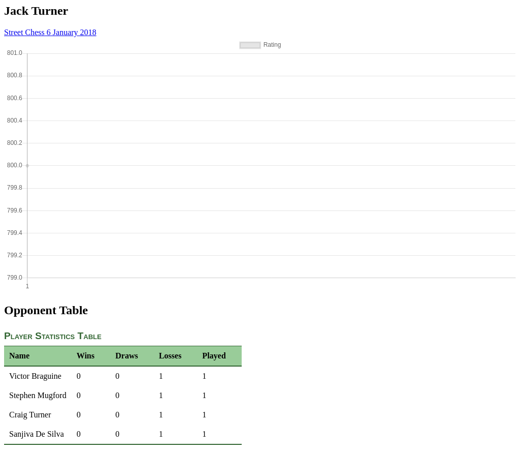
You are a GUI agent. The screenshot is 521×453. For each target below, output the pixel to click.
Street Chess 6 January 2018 (50, 32)
